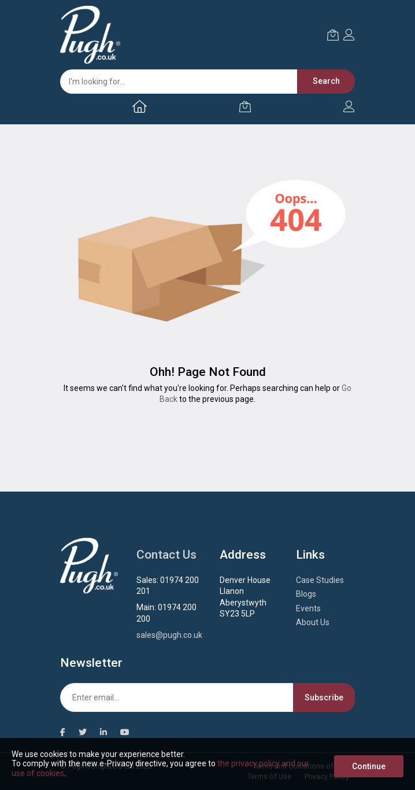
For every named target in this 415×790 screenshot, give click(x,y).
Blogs (306, 594)
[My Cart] (245, 106)
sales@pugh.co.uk (169, 635)
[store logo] (90, 35)
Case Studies (320, 580)
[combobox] (201, 81)
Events (308, 608)
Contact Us (166, 555)
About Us (312, 622)
